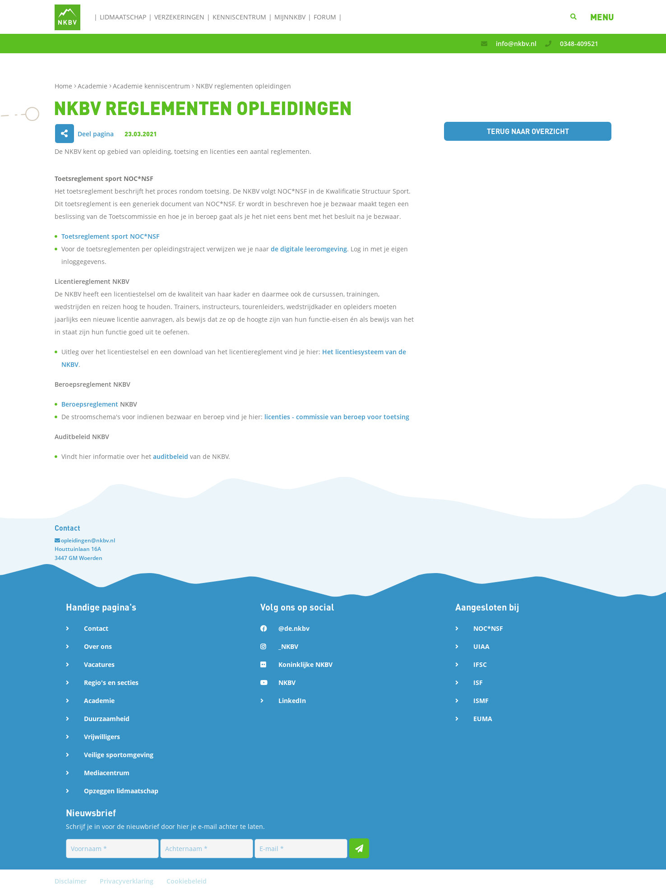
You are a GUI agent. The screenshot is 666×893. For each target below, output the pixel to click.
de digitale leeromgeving (309, 249)
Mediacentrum (107, 772)
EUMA (482, 718)
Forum (325, 17)
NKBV (287, 682)
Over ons (98, 646)
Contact (96, 628)
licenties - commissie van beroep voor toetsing (336, 416)
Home (64, 86)
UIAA (481, 646)
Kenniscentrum (239, 17)
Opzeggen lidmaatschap (121, 791)
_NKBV (288, 646)
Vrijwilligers (102, 736)
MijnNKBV (289, 17)
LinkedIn (292, 700)
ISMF (481, 700)
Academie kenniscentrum (152, 86)
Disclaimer (71, 881)
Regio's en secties (111, 682)
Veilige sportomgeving (118, 754)
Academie (93, 86)
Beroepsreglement (89, 404)
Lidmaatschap (123, 17)
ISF (478, 682)
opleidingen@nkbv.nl (88, 540)
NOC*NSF (488, 628)
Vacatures (99, 664)
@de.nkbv (294, 628)
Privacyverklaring (127, 881)
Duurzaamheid (107, 718)
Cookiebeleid (186, 881)
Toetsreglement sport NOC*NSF (110, 236)
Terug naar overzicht (528, 131)
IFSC (480, 664)
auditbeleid (170, 456)
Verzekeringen (179, 17)
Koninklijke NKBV (305, 664)
